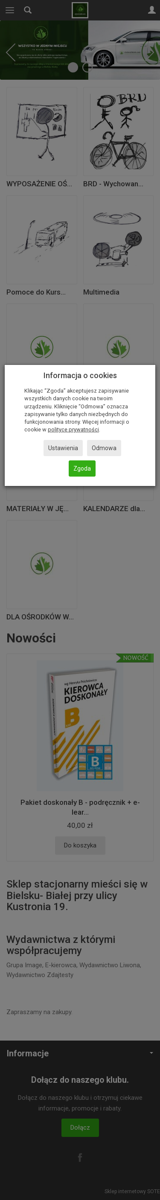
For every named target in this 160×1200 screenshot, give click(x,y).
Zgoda (82, 468)
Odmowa (104, 448)
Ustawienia (63, 448)
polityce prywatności (73, 429)
